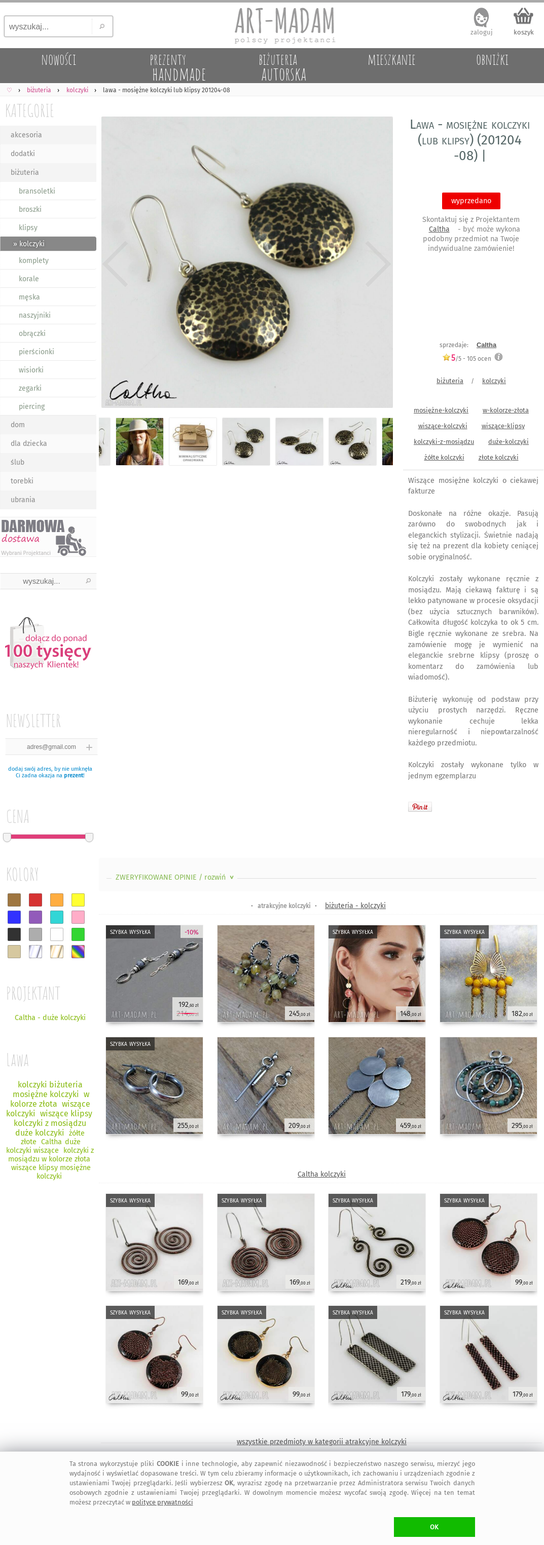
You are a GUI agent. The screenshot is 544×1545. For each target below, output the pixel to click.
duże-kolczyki (508, 441)
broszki (30, 209)
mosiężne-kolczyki (441, 410)
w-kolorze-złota (506, 410)
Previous (115, 264)
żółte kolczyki (444, 457)
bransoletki (37, 191)
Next (376, 264)
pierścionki (36, 352)
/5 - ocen (466, 358)
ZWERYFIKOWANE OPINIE (176, 877)
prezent (73, 775)
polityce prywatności (162, 1502)
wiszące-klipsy (503, 426)
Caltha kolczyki (322, 1174)
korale (29, 279)
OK (434, 1527)
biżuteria (25, 172)
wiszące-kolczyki (442, 426)
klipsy (28, 227)
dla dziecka (29, 443)
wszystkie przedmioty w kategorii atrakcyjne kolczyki (322, 1442)
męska (29, 297)
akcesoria (26, 135)
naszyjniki (35, 315)
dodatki (23, 153)
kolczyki (494, 381)
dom (18, 425)
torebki (22, 481)
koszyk (524, 32)
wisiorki (31, 370)
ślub (17, 462)
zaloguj (481, 32)
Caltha (439, 229)
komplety (34, 260)
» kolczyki (29, 244)
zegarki (30, 388)
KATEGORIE (29, 110)
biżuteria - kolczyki (355, 905)
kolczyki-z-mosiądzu (444, 441)
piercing (32, 406)
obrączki (32, 333)
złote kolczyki (499, 457)
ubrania (23, 500)
